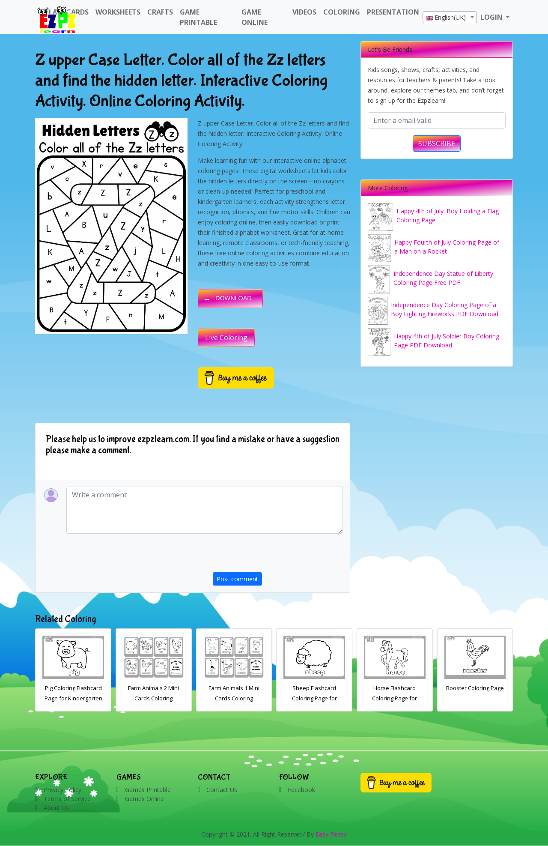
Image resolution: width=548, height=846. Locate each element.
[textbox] (450, 18)
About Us (56, 808)
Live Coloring (226, 337)
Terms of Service (67, 799)
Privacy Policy (62, 790)
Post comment (237, 579)
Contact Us (221, 790)
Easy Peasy (331, 834)
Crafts (160, 12)
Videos (304, 12)
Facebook (301, 790)
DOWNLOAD (233, 298)
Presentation (393, 12)
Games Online (144, 799)
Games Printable (148, 790)
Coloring (341, 12)
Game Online (254, 17)
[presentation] (278, 555)
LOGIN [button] (492, 17)
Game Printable (198, 17)
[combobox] (450, 17)
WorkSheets (117, 12)
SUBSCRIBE (436, 143)
